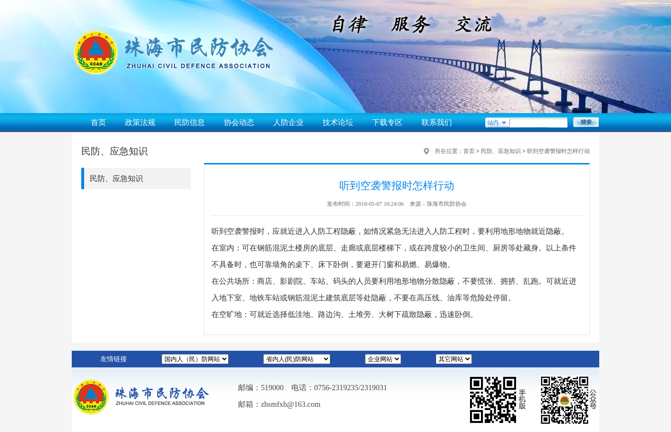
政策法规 (140, 122)
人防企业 (288, 122)
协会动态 (239, 122)
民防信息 (189, 122)
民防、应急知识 (116, 178)
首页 (98, 122)
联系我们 (437, 122)
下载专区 (387, 122)
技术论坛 (338, 122)
